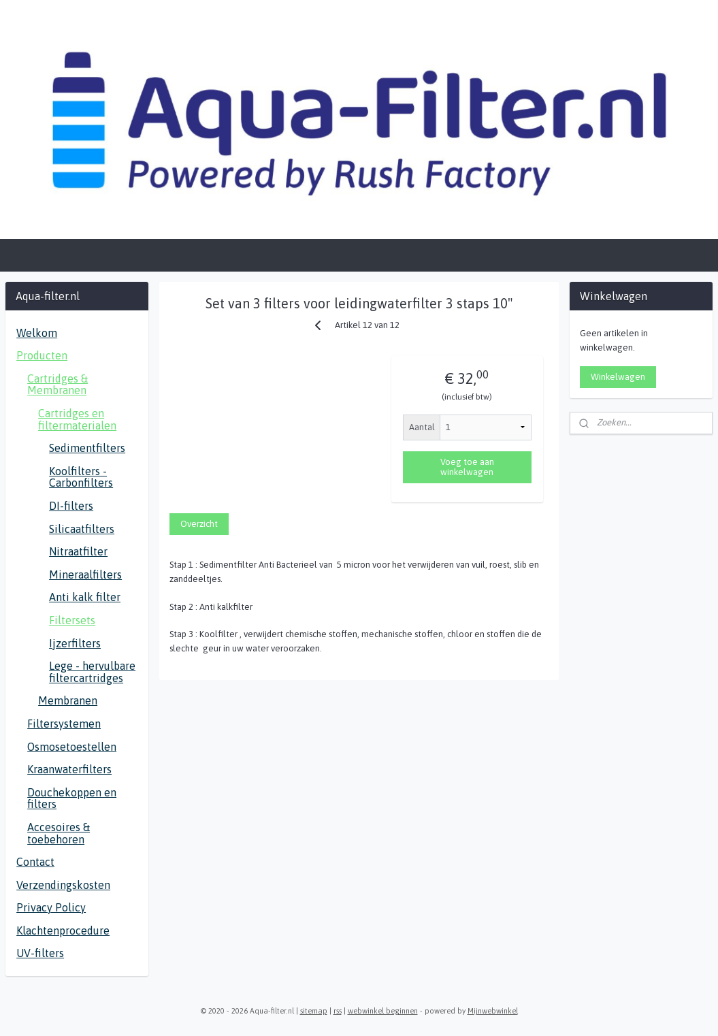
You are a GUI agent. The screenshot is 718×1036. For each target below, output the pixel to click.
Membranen (67, 700)
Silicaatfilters (81, 529)
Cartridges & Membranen (57, 384)
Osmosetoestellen (71, 747)
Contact (35, 862)
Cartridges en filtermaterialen (77, 419)
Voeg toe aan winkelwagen (467, 467)
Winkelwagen (618, 377)
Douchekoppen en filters (71, 798)
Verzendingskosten (63, 885)
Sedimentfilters (87, 448)
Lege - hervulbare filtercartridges (92, 672)
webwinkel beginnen (383, 1011)
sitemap (313, 1011)
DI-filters (71, 506)
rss (337, 1011)
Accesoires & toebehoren (58, 833)
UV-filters (40, 953)
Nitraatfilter (78, 551)
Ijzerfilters (75, 643)
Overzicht (199, 524)
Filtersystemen (64, 723)
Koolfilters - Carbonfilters (81, 477)
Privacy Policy (51, 907)
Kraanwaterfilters (69, 769)
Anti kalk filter (84, 597)
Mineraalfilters (85, 574)
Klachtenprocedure (63, 930)
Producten (41, 355)
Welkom (36, 333)
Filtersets (72, 620)
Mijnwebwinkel (493, 1011)
